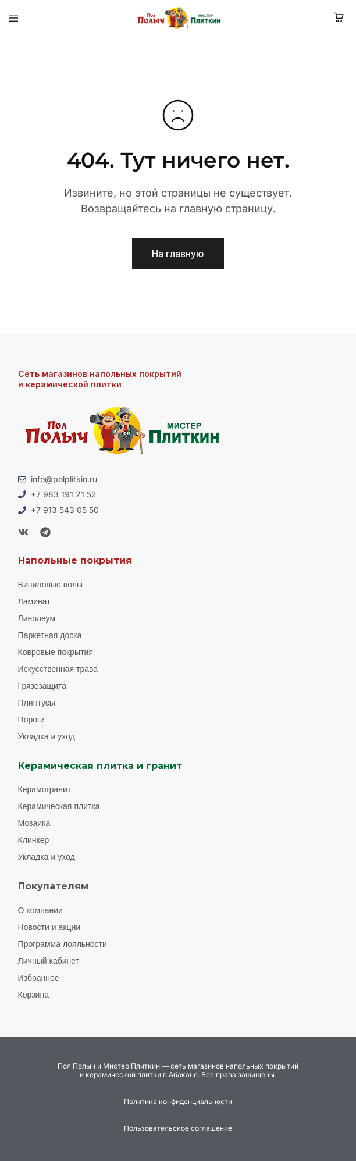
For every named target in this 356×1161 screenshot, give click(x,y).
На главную (178, 253)
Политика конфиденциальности (178, 1101)
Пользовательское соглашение (178, 1128)
